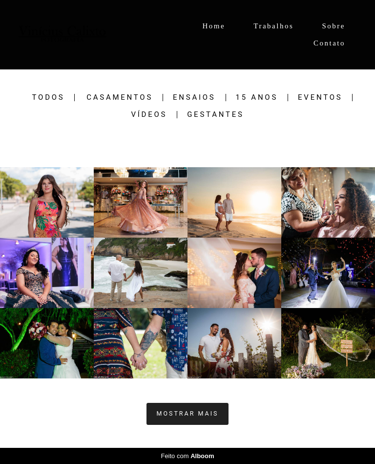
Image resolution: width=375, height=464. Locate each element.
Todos (48, 97)
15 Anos (257, 97)
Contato (329, 43)
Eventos (320, 97)
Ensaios (194, 97)
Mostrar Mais (188, 413)
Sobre (334, 26)
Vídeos (149, 114)
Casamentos (119, 97)
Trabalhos (273, 26)
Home (213, 26)
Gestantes (215, 114)
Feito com (187, 456)
